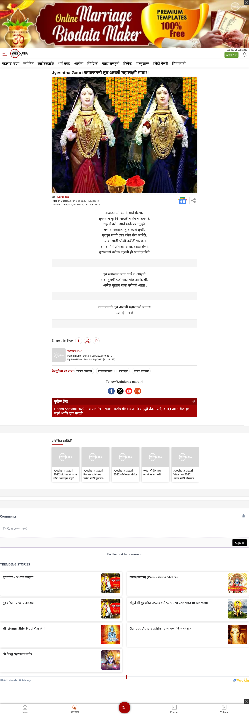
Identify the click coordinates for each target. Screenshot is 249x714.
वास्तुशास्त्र (142, 63)
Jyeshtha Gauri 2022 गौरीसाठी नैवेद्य (125, 472)
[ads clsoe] (246, 701)
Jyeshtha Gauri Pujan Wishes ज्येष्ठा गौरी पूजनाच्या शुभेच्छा (94, 474)
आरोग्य (78, 63)
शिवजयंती (179, 63)
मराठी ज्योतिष (84, 371)
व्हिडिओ (92, 63)
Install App (231, 55)
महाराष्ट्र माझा (10, 63)
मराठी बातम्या (141, 371)
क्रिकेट (127, 63)
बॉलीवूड (123, 371)
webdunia (63, 197)
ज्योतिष (28, 63)
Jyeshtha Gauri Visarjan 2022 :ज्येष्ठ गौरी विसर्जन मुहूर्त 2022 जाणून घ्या (183, 474)
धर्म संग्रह (64, 63)
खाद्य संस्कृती (110, 63)
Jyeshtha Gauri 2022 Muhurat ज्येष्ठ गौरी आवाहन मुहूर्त (65, 474)
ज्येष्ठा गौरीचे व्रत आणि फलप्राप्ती (152, 472)
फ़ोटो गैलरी (160, 63)
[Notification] (244, 54)
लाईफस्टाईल (46, 63)
